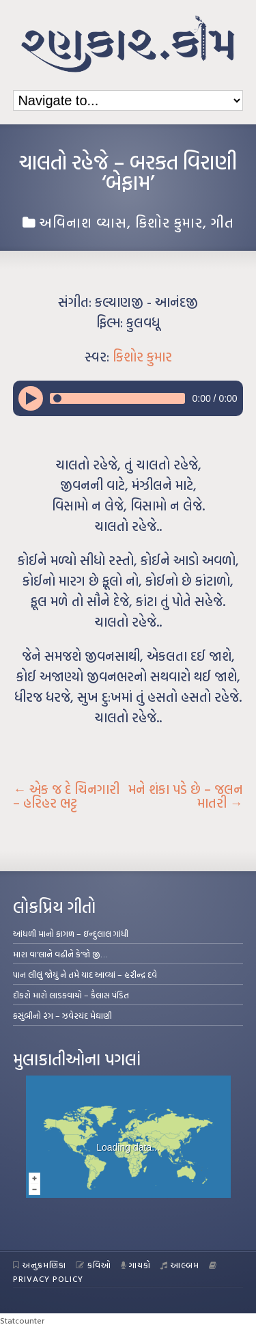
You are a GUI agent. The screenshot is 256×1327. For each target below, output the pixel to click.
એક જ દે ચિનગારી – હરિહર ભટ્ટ (66, 796)
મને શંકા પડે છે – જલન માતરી (185, 796)
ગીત (222, 222)
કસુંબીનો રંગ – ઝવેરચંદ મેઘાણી (62, 1015)
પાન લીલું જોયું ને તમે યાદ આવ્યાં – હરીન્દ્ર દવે (85, 974)
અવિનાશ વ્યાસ (83, 222)
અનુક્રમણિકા (39, 1265)
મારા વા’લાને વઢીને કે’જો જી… (60, 954)
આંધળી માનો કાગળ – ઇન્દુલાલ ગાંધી (70, 933)
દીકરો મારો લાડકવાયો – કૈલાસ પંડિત (71, 995)
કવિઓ (93, 1265)
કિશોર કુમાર (169, 222)
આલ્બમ (179, 1265)
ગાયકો (136, 1265)
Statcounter (22, 1320)
